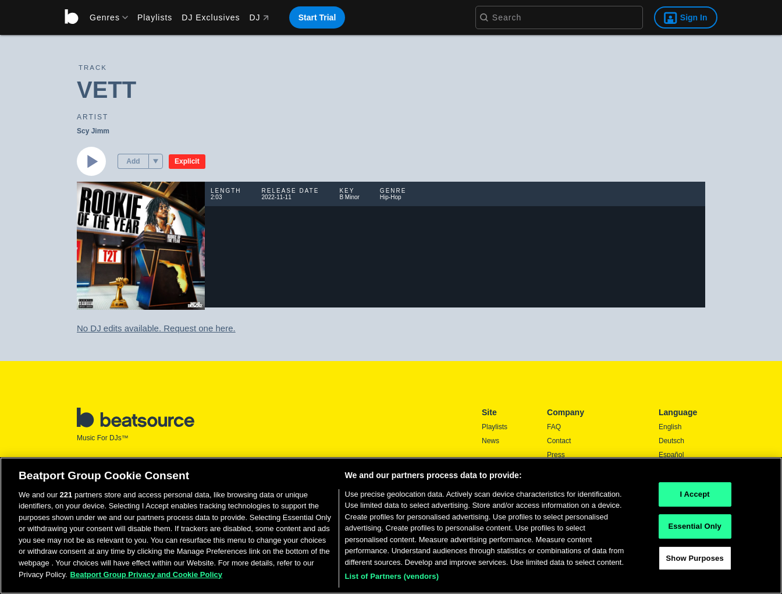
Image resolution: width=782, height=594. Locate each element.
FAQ (554, 427)
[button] (155, 161)
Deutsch (671, 441)
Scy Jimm (93, 131)
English (670, 427)
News (490, 441)
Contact (559, 441)
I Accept (695, 494)
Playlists (154, 17)
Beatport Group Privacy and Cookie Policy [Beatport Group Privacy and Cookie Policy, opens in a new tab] (146, 574)
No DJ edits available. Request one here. (156, 328)
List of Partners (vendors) (392, 576)
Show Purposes (695, 558)
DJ (258, 17)
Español (671, 455)
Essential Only (694, 526)
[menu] (105, 17)
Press (556, 455)
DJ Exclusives (211, 17)
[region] (391, 525)
